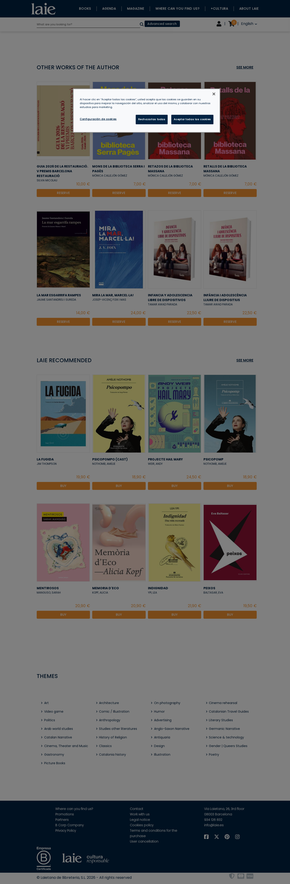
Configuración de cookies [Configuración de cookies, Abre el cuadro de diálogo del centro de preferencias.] (98, 119)
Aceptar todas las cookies (192, 119)
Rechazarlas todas (151, 119)
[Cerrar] (214, 94)
